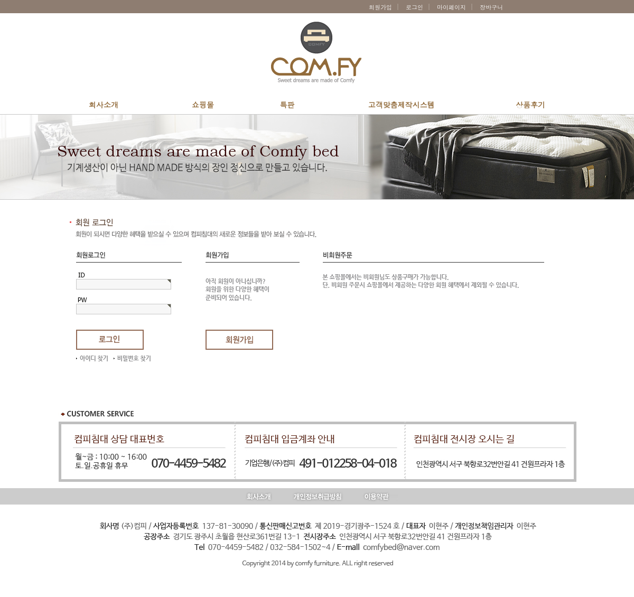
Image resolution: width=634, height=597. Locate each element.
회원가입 (380, 7)
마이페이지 (451, 7)
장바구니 (493, 7)
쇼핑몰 (203, 104)
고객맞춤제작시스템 (401, 104)
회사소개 (103, 104)
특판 (287, 104)
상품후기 (530, 104)
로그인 (414, 7)
